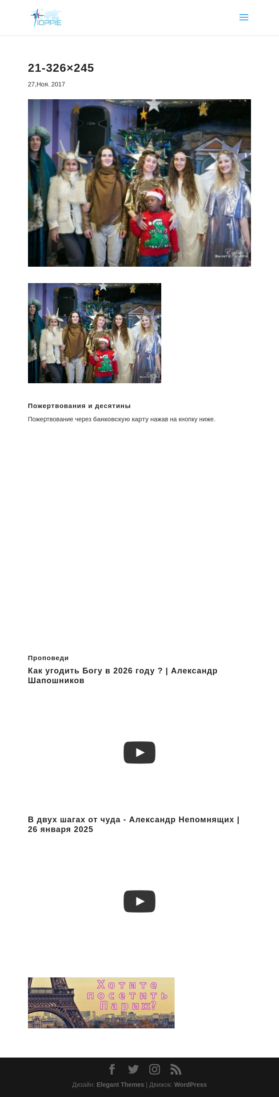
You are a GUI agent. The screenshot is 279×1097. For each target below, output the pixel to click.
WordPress (190, 1084)
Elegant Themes (120, 1084)
